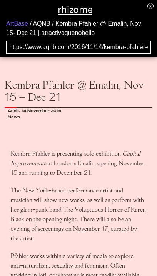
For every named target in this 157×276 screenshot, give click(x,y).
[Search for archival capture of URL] (78, 47)
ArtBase (17, 23)
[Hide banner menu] (150, 6)
